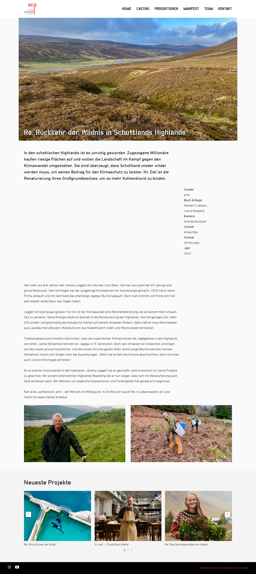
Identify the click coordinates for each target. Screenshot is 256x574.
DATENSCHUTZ (228, 568)
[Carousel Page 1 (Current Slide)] (125, 550)
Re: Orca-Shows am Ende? (40, 544)
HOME (244, 568)
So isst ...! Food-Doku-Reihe (112, 544)
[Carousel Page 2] (128, 550)
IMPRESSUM (207, 568)
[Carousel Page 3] (131, 550)
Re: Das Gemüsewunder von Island (186, 544)
